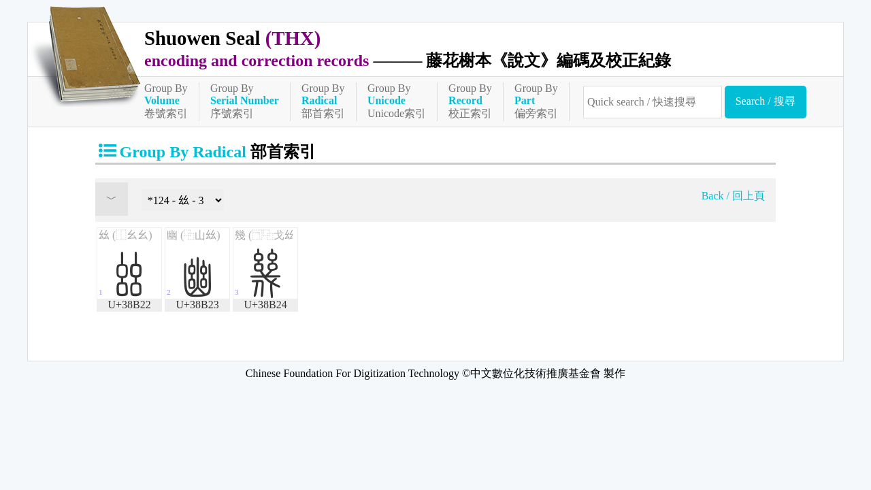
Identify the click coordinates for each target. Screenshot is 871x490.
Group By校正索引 (470, 100)
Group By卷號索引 (166, 100)
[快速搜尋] (652, 102)
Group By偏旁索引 (536, 100)
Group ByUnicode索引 (396, 100)
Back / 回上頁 (733, 195)
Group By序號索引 (244, 100)
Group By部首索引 (323, 100)
